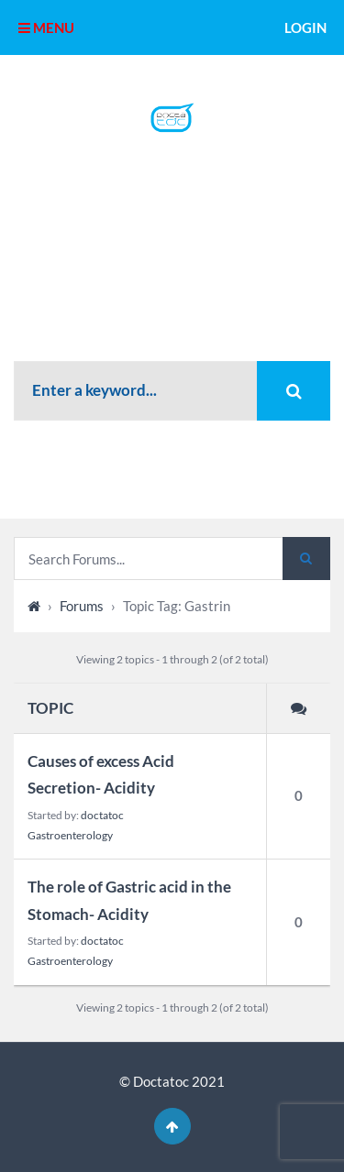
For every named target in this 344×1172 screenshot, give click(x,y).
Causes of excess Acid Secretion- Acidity (101, 774)
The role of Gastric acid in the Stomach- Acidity (129, 900)
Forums (82, 605)
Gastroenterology (70, 835)
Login (305, 27)
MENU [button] (46, 27)
